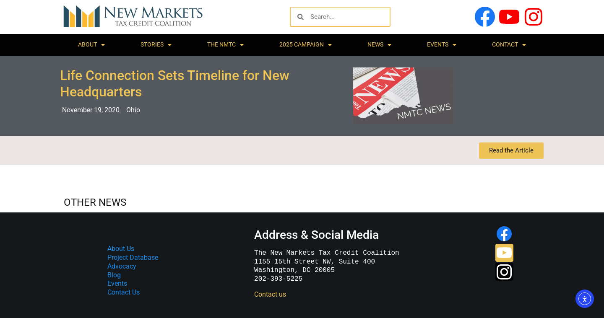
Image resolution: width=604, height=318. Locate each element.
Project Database (132, 257)
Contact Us (123, 292)
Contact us (269, 294)
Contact (509, 45)
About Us (120, 249)
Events (441, 45)
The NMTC (225, 45)
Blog (114, 275)
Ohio (133, 110)
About (91, 45)
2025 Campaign (305, 45)
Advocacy (121, 266)
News (379, 45)
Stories (156, 45)
